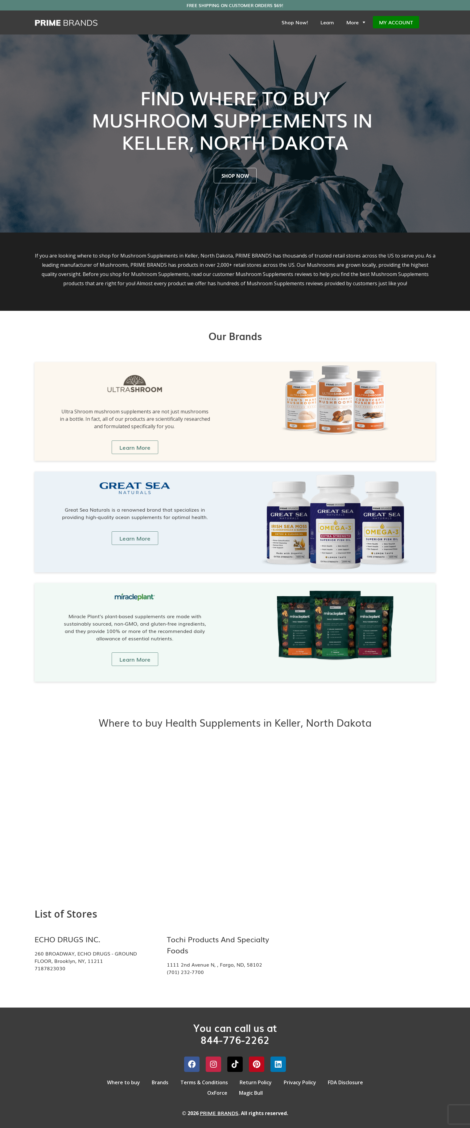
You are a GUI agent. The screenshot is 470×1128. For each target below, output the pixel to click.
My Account (396, 22)
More (356, 22)
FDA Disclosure (346, 1082)
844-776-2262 (235, 1039)
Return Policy (256, 1082)
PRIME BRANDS (219, 1112)
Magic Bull (251, 1092)
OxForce (217, 1092)
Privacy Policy (300, 1082)
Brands (159, 1082)
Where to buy (122, 1082)
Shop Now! (295, 22)
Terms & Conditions (204, 1082)
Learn (327, 22)
